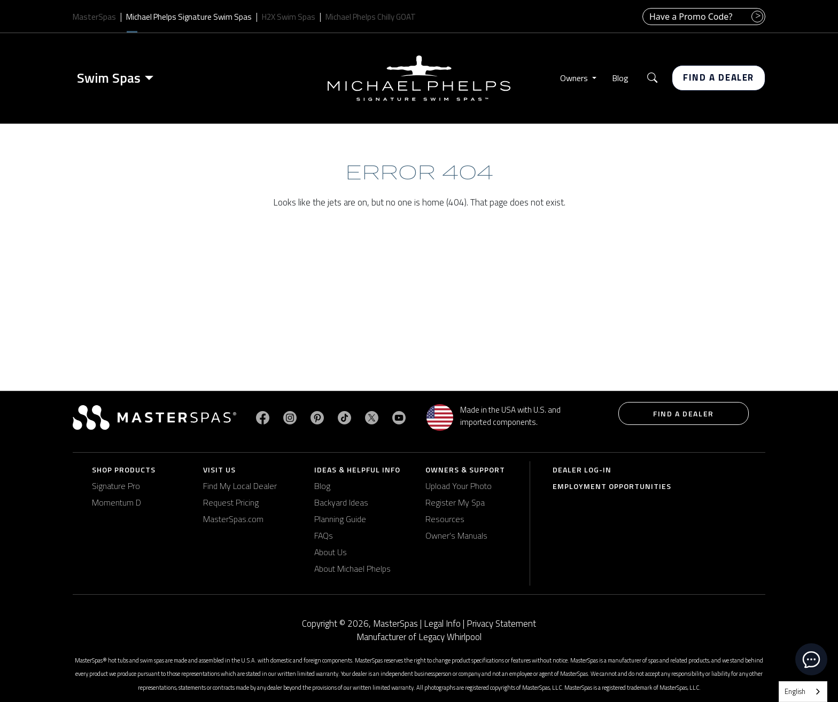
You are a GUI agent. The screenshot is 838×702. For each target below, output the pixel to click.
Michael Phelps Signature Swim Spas (189, 17)
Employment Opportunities (612, 486)
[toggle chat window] (811, 659)
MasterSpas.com (233, 518)
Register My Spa (455, 502)
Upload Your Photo (458, 485)
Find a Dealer (718, 77)
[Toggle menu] (151, 78)
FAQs (323, 535)
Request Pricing (231, 502)
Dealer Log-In (582, 469)
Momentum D (116, 502)
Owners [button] (575, 78)
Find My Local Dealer (240, 485)
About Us (330, 552)
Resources (444, 518)
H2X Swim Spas (288, 17)
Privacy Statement (501, 623)
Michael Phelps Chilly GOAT (370, 17)
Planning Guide (340, 518)
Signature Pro (116, 485)
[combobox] (803, 691)
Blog (620, 78)
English (795, 691)
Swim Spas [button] (109, 78)
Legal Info (442, 623)
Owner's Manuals (456, 535)
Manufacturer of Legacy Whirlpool (419, 637)
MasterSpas (94, 17)
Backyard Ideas (341, 502)
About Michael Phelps (352, 568)
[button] (652, 78)
